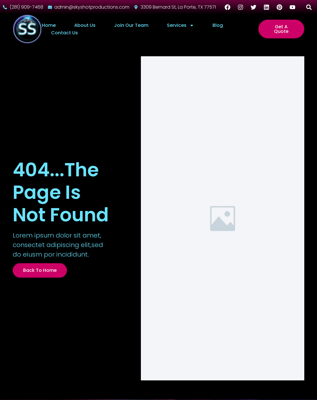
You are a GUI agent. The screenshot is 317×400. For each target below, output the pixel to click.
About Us (85, 25)
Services (180, 25)
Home (49, 25)
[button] (309, 7)
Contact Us (64, 32)
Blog (217, 25)
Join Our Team (131, 25)
